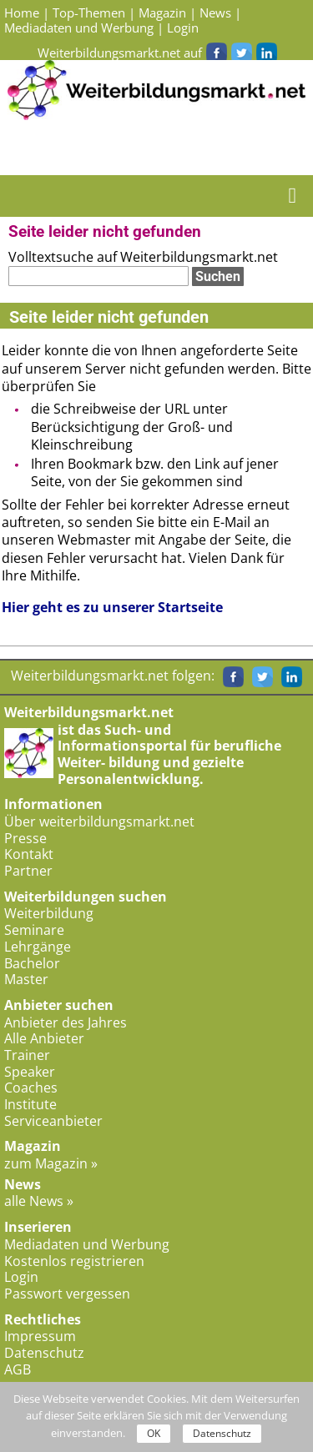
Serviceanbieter (53, 1121)
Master (26, 979)
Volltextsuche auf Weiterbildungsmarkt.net (143, 257)
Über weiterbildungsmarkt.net (99, 821)
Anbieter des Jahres (65, 1022)
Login (183, 27)
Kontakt (28, 854)
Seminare (34, 930)
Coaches (31, 1087)
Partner (28, 871)
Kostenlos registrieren (74, 1261)
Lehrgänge (37, 946)
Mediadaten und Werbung (79, 27)
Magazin (162, 12)
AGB (17, 1369)
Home (21, 12)
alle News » (38, 1201)
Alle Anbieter (44, 1038)
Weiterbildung (48, 913)
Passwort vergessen (67, 1293)
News (215, 12)
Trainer (27, 1055)
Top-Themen (89, 12)
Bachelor (32, 963)
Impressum (40, 1336)
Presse (25, 838)
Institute (30, 1104)
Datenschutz (44, 1353)
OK (153, 1433)
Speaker (29, 1072)
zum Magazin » (51, 1163)
